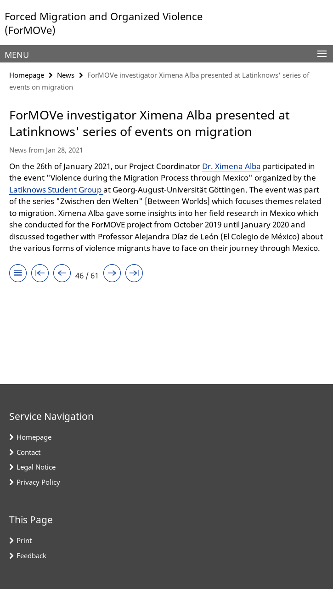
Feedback (31, 555)
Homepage (26, 74)
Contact (28, 452)
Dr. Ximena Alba (231, 166)
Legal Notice (36, 466)
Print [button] (24, 540)
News (65, 74)
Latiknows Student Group (56, 189)
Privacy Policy (38, 482)
